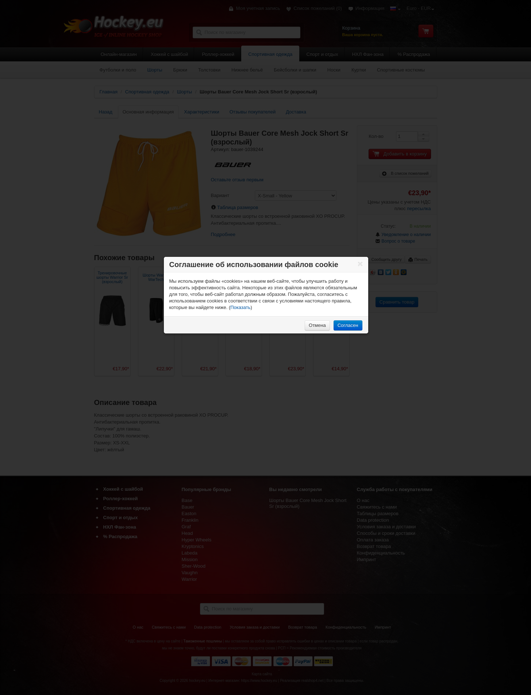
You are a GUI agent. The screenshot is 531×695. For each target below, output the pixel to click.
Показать (240, 307)
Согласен (348, 325)
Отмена (317, 325)
